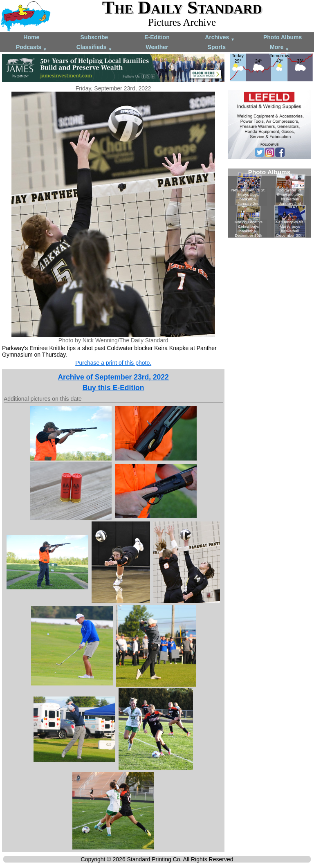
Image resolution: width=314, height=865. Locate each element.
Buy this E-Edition (113, 388)
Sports (217, 47)
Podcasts (31, 48)
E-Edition (156, 37)
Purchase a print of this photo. (113, 362)
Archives (220, 38)
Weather (157, 47)
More (279, 48)
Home (31, 37)
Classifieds (94, 48)
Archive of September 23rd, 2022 (113, 377)
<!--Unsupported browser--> (269, 203)
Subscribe (94, 37)
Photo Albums (282, 37)
